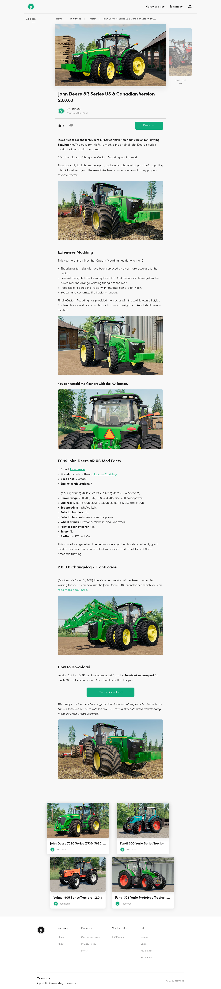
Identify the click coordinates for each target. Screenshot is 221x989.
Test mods (176, 6)
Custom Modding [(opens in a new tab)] (105, 474)
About (61, 944)
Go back (30, 18)
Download (149, 125)
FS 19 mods (118, 937)
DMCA (84, 950)
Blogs (61, 937)
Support (145, 937)
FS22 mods (146, 950)
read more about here (72, 590)
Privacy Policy (88, 944)
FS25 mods (146, 957)
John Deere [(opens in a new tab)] (77, 469)
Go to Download (110, 692)
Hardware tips (155, 6)
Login (144, 944)
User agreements (90, 937)
